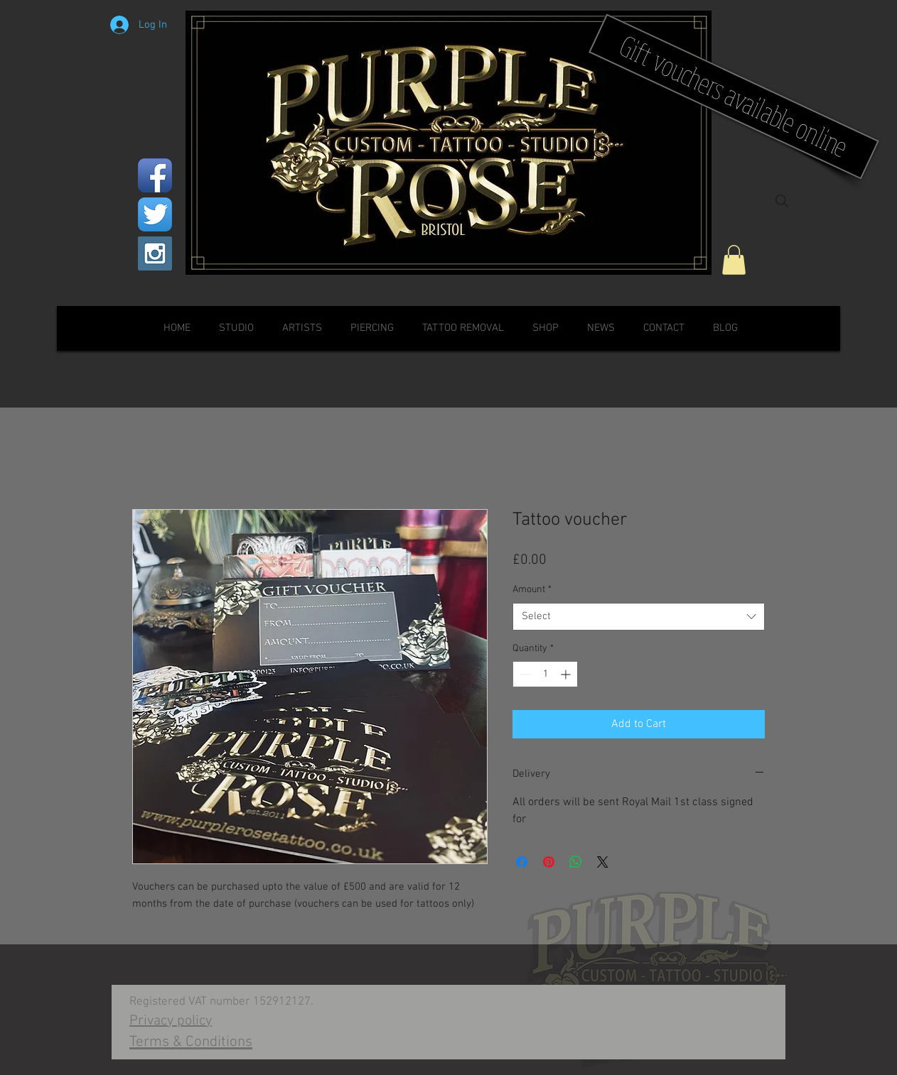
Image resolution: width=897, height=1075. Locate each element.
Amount (532, 590)
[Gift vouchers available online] (734, 96)
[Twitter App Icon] (155, 214)
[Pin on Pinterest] (548, 862)
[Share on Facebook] (521, 862)
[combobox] (638, 617)
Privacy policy (170, 1021)
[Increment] (567, 674)
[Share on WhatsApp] (575, 862)
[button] (733, 260)
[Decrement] (523, 674)
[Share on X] (602, 862)
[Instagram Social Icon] (155, 253)
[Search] (782, 201)
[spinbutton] (545, 674)
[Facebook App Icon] (155, 175)
